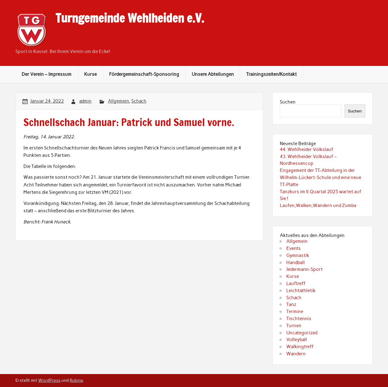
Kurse (90, 74)
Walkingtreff (299, 346)
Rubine (76, 380)
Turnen (293, 325)
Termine (294, 311)
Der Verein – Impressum (46, 74)
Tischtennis (298, 318)
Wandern (296, 353)
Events (293, 248)
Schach (138, 101)
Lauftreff (295, 283)
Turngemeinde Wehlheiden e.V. (129, 18)
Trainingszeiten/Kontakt (271, 74)
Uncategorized (301, 333)
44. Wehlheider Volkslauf (306, 149)
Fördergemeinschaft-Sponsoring (144, 74)
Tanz (291, 304)
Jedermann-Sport (304, 269)
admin (85, 101)
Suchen (288, 102)
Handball (295, 262)
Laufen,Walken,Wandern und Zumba (318, 205)
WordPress (49, 380)
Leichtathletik (301, 290)
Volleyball (296, 339)
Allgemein (118, 101)
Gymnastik (297, 255)
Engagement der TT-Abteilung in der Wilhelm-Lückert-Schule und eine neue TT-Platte (320, 177)
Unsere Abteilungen (213, 74)
